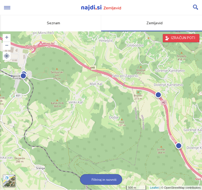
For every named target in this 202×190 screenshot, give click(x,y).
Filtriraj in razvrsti (101, 180)
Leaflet (154, 187)
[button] (7, 56)
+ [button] (6, 38)
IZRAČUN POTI (183, 38)
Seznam (50, 23)
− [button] (6, 46)
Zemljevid (151, 23)
